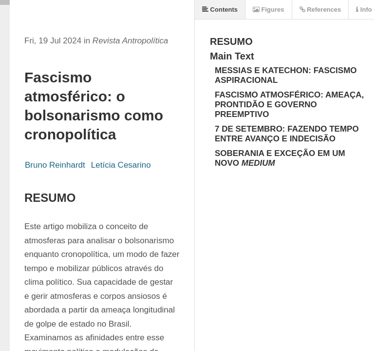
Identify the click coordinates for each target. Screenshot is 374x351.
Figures (268, 9)
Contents (220, 9)
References (320, 9)
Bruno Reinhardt (55, 165)
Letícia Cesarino (121, 165)
